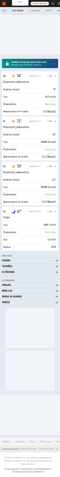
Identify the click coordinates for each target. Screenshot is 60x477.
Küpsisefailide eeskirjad (42, 469)
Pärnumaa (45, 441)
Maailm (6, 441)
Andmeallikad (39, 472)
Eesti (32, 441)
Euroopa (20, 441)
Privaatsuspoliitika (27, 469)
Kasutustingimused (11, 469)
